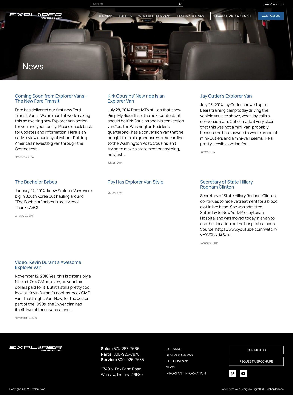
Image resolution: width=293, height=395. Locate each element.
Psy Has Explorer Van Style (135, 181)
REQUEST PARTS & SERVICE (232, 16)
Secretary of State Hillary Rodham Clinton (226, 184)
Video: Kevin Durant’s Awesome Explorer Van (48, 265)
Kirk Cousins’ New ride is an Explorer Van (136, 98)
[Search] (180, 3)
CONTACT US (271, 16)
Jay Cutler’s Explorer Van (226, 95)
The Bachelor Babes (36, 181)
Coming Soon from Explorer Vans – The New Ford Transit (51, 98)
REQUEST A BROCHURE (256, 361)
